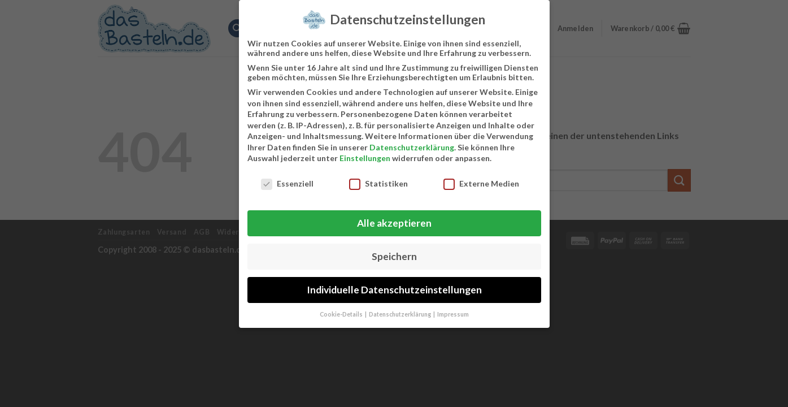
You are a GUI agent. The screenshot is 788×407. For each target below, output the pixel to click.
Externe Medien (481, 179)
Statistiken (378, 179)
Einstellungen (364, 154)
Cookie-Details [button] (342, 309)
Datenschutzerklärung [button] (400, 309)
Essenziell (287, 179)
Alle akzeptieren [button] (394, 218)
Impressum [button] (453, 309)
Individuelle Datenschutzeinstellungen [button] (394, 285)
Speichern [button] (394, 252)
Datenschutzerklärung (411, 143)
